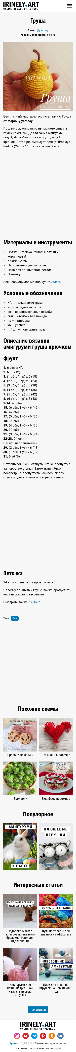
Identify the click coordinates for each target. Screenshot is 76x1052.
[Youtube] (25, 1036)
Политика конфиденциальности (50, 1043)
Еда (14, 618)
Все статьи (38, 1010)
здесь (56, 282)
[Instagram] (17, 1036)
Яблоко (34, 602)
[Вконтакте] (60, 1036)
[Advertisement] (38, 194)
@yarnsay (43, 30)
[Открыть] (69, 6)
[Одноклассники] (52, 1036)
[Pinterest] (43, 1036)
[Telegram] (34, 1036)
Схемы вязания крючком (21, 6)
